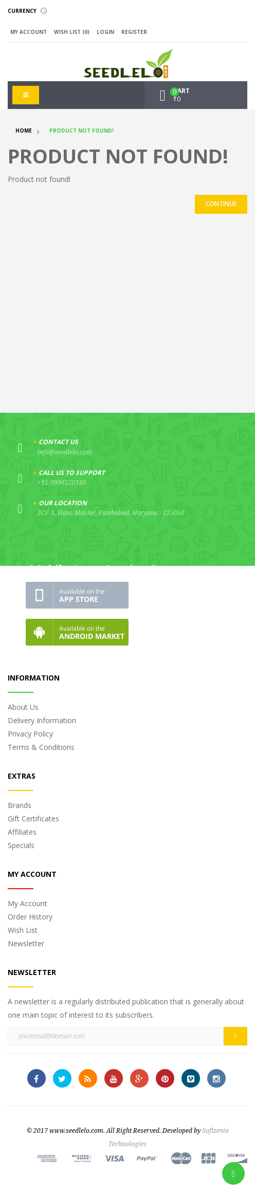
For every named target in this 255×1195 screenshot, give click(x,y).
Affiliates (22, 832)
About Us (23, 707)
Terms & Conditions (41, 747)
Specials (21, 845)
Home (23, 130)
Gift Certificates (33, 818)
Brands (19, 805)
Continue (221, 203)
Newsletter (26, 943)
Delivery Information (42, 720)
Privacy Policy (30, 734)
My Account (27, 903)
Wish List (23, 930)
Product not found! (81, 130)
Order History (30, 917)
